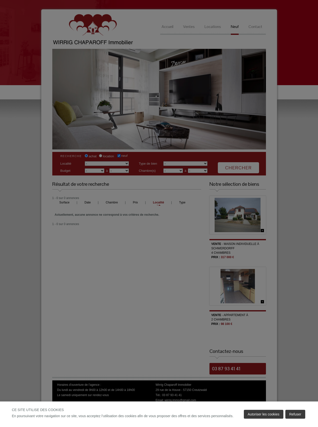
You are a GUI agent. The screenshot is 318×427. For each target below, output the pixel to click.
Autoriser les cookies (263, 414)
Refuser (295, 414)
